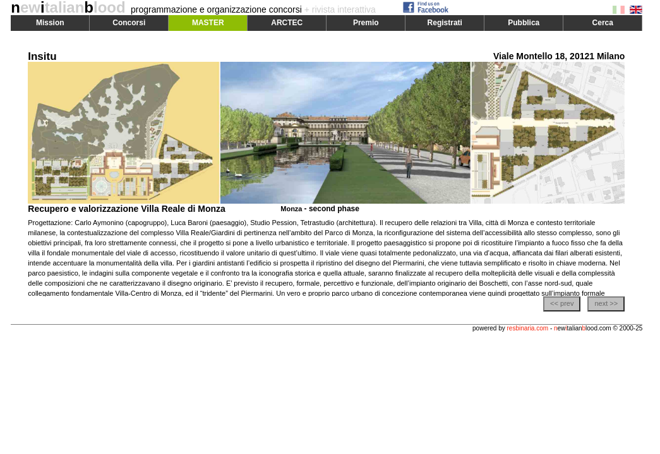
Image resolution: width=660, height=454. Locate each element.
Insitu (42, 56)
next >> (606, 303)
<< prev (561, 303)
